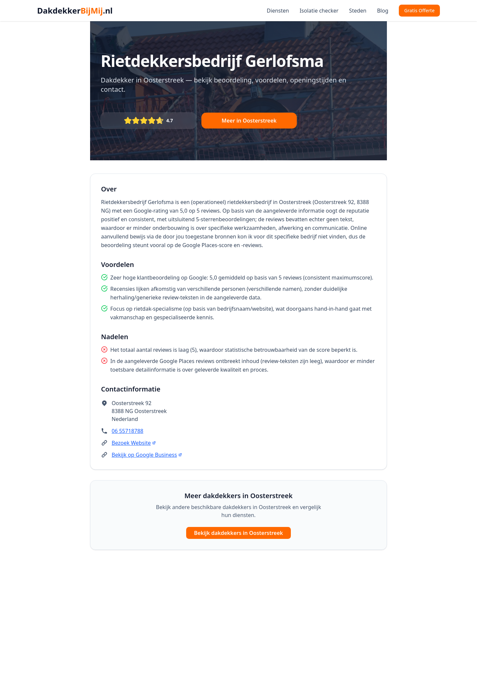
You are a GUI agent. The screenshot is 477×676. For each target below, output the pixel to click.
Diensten (278, 10)
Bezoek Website (134, 442)
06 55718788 (127, 431)
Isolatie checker (318, 10)
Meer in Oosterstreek (249, 120)
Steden (357, 10)
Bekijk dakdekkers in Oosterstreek (238, 533)
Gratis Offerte (419, 10)
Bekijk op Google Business (147, 454)
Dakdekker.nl (75, 10)
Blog (382, 10)
